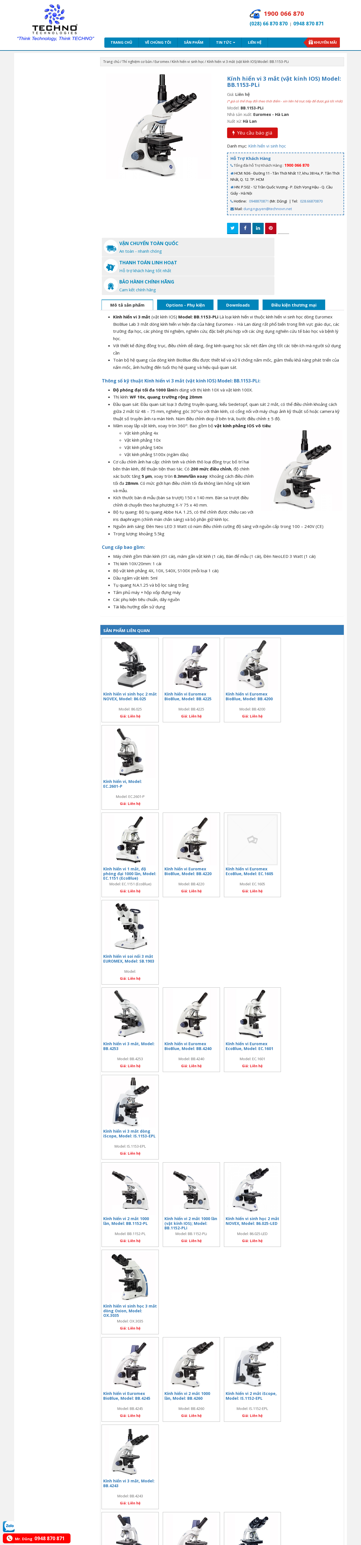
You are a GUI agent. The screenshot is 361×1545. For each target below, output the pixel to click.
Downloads (238, 266)
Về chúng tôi (158, 42)
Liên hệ (254, 42)
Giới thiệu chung (40, 1380)
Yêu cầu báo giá (252, 132)
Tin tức (225, 42)
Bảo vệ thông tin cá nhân (111, 1402)
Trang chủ (121, 42)
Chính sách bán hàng (172, 1380)
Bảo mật (97, 1387)
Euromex (162, 61)
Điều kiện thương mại (293, 266)
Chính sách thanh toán (173, 1387)
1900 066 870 (296, 165)
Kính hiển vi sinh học (188, 61)
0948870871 (259, 201)
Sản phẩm (193, 42)
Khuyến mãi (325, 42)
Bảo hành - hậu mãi (106, 1380)
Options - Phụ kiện (185, 266)
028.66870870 (311, 201)
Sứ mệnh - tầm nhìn (42, 1387)
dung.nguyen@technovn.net (267, 208)
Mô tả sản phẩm (127, 266)
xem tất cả (333, 1359)
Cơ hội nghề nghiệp (42, 1402)
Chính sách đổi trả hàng (174, 1394)
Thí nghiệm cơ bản (137, 61)
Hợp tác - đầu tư (39, 1394)
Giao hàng (99, 1394)
